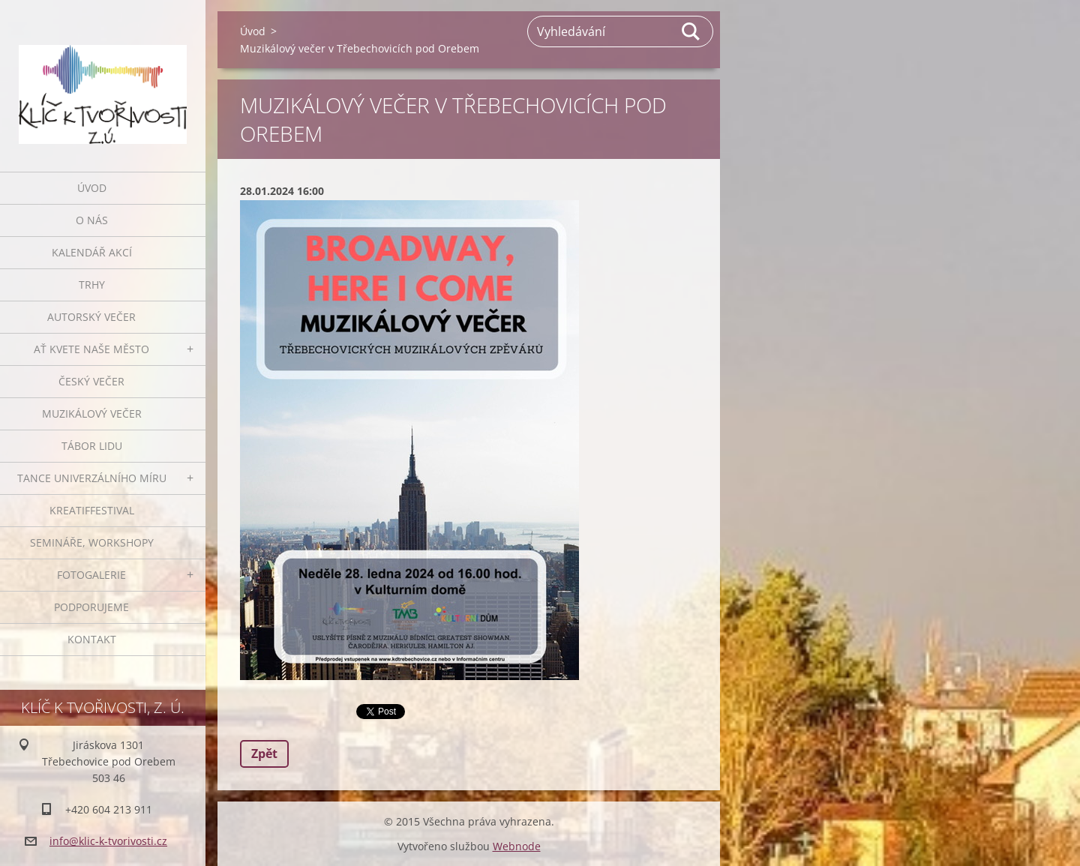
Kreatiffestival (92, 510)
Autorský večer (91, 317)
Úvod (91, 188)
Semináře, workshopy (92, 542)
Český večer (91, 381)
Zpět (264, 753)
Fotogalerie (91, 575)
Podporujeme (91, 607)
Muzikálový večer (92, 413)
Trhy (92, 284)
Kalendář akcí (92, 252)
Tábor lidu (92, 446)
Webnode (517, 846)
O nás (92, 220)
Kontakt (92, 639)
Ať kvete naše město (91, 349)
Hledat (691, 31)
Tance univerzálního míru (91, 478)
